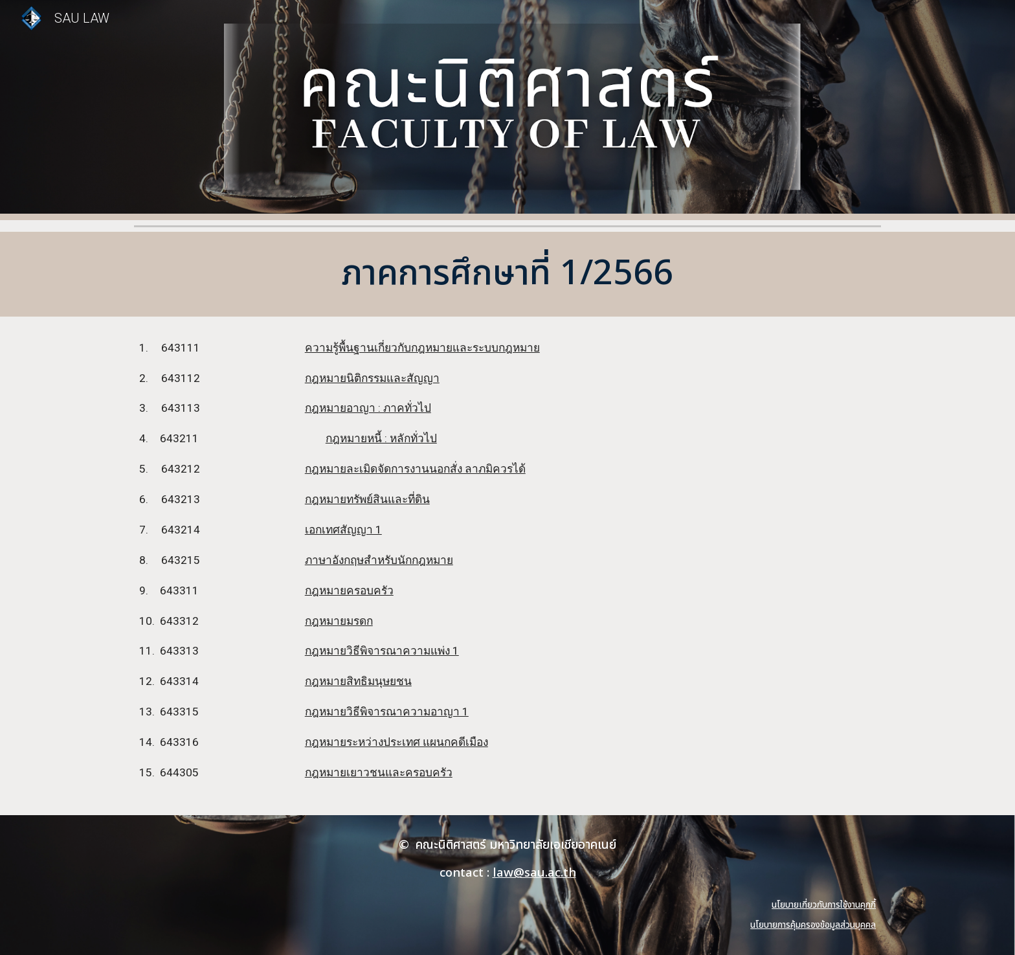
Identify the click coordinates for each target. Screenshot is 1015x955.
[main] (507, 274)
